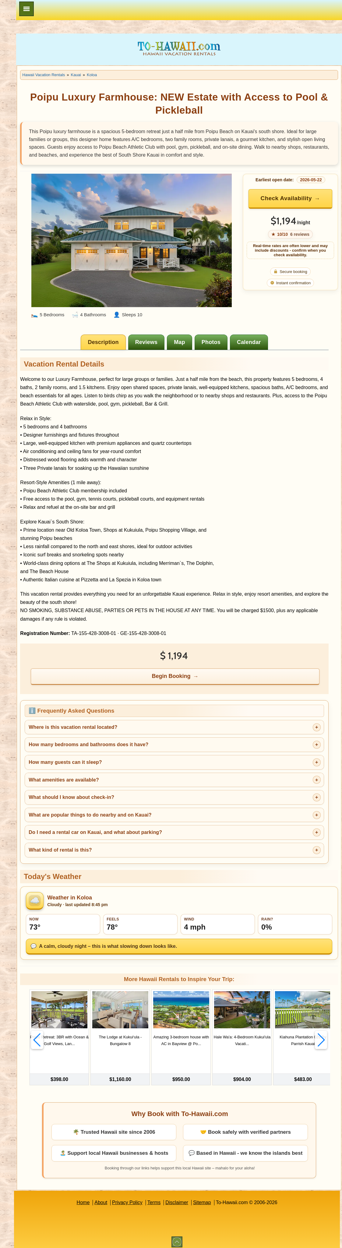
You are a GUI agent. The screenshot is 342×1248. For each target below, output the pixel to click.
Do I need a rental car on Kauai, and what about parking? (161, 832)
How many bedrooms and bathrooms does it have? (154, 744)
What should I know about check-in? (137, 797)
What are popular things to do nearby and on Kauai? (156, 814)
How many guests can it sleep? (131, 762)
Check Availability (300, 210)
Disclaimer (210, 1198)
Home (116, 1198)
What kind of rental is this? (126, 850)
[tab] (137, 334)
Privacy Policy (160, 1198)
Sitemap (235, 1198)
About (134, 1198)
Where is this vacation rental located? (139, 727)
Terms (187, 1198)
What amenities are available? (130, 779)
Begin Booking (205, 676)
